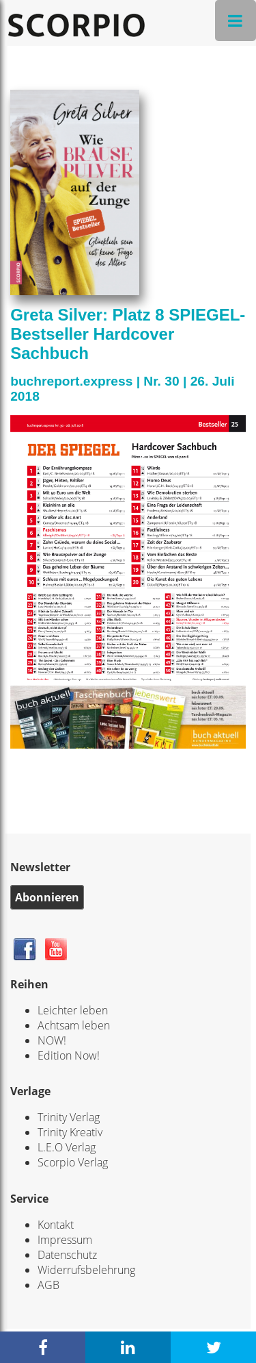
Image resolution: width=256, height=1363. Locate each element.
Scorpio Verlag (73, 1162)
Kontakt (56, 1224)
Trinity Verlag (69, 1117)
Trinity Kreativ (70, 1132)
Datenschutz (67, 1254)
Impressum (65, 1239)
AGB (48, 1284)
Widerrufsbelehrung (86, 1269)
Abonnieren (47, 897)
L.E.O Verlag (67, 1147)
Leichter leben (73, 1010)
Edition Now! (69, 1055)
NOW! (52, 1040)
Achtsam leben (74, 1025)
